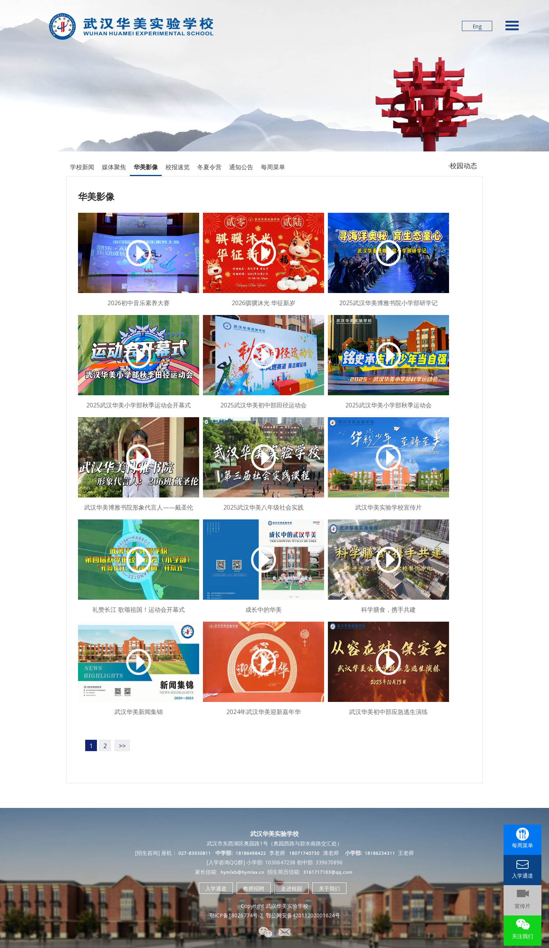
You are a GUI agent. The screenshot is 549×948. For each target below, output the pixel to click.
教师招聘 (253, 888)
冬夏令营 (209, 167)
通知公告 (241, 167)
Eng (477, 26)
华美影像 (146, 167)
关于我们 (329, 888)
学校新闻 (82, 167)
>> (122, 746)
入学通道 (215, 888)
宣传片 (522, 905)
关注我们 (522, 936)
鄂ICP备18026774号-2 (236, 915)
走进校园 (291, 888)
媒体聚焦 (114, 167)
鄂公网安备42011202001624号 (303, 915)
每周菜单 (273, 167)
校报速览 (177, 167)
